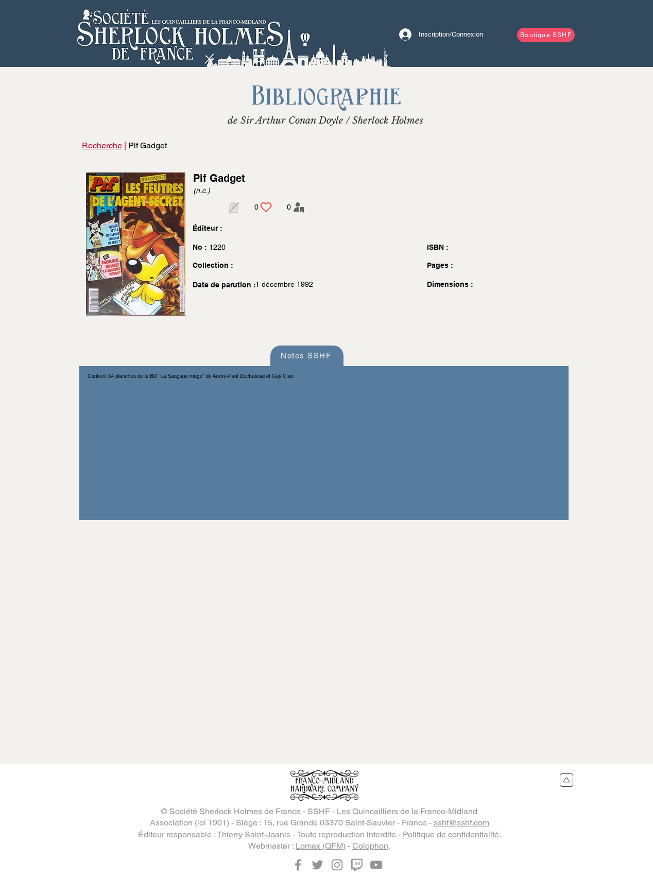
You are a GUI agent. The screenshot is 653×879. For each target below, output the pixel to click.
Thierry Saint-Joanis (253, 834)
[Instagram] (337, 864)
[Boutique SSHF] (546, 35)
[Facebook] (297, 864)
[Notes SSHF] (306, 356)
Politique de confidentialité (451, 834)
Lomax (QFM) (321, 846)
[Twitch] (356, 864)
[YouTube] (376, 864)
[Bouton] (179, 33)
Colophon (370, 846)
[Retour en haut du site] (566, 780)
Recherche (102, 145)
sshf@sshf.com (461, 823)
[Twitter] (317, 864)
